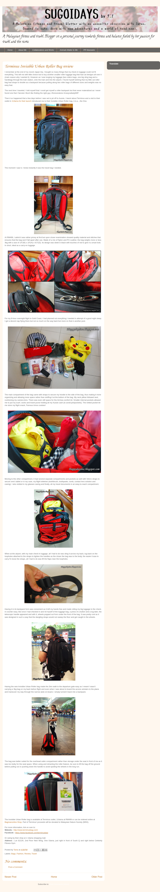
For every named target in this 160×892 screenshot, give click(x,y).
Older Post (96, 877)
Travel (34, 854)
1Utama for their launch (21, 101)
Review (27, 854)
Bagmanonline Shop (13, 822)
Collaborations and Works (43, 50)
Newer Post (10, 877)
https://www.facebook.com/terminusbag (31, 833)
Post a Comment (15, 867)
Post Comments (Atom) (59, 884)
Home (10, 50)
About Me (22, 50)
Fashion (20, 854)
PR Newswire (89, 50)
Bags (13, 854)
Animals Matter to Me (69, 50)
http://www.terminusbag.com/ (26, 830)
